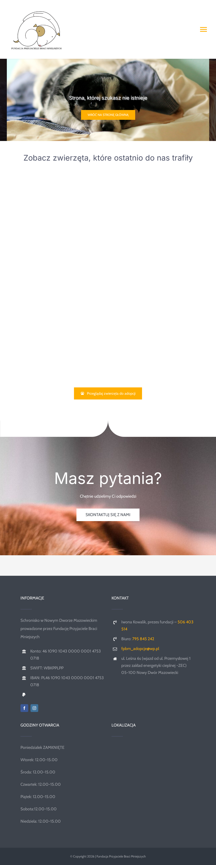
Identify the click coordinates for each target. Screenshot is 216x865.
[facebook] (24, 708)
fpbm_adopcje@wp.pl (140, 648)
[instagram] (34, 708)
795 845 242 (143, 638)
